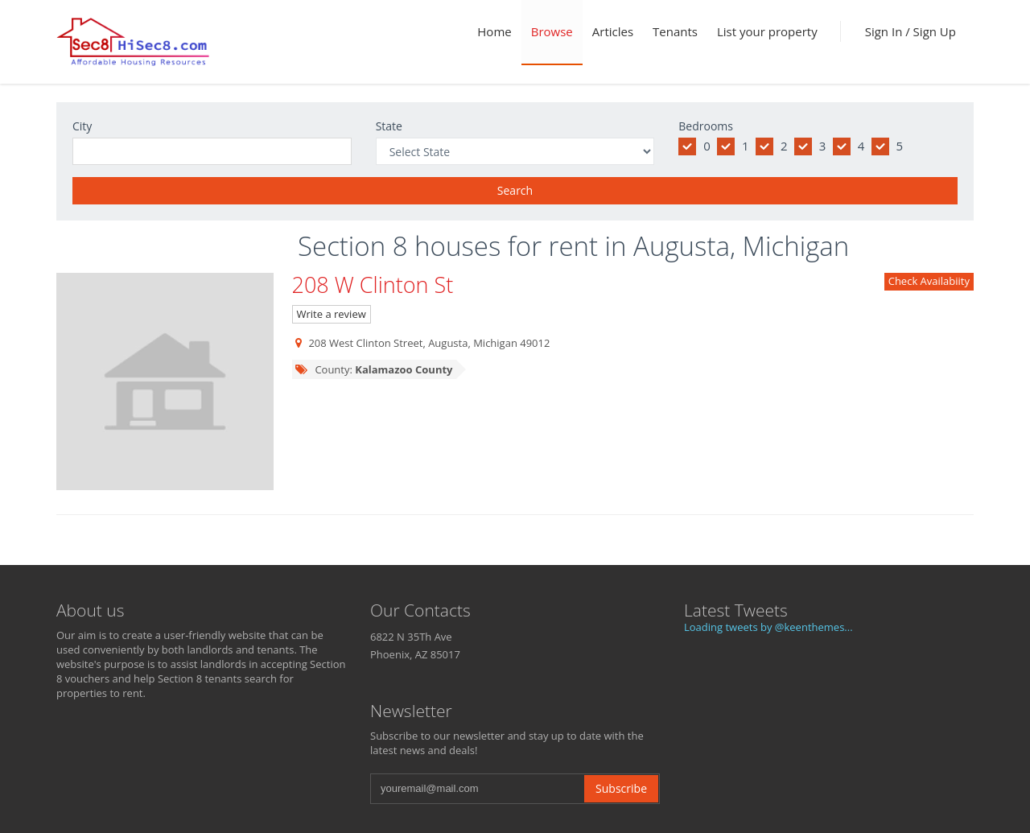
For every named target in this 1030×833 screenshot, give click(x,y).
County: (374, 369)
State (389, 126)
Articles (612, 31)
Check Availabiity (929, 281)
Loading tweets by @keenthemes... (768, 627)
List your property (767, 31)
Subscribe (621, 788)
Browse (552, 31)
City (82, 126)
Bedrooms (705, 126)
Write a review (331, 314)
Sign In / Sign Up (910, 31)
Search (515, 190)
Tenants (675, 31)
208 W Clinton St (373, 284)
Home (494, 31)
